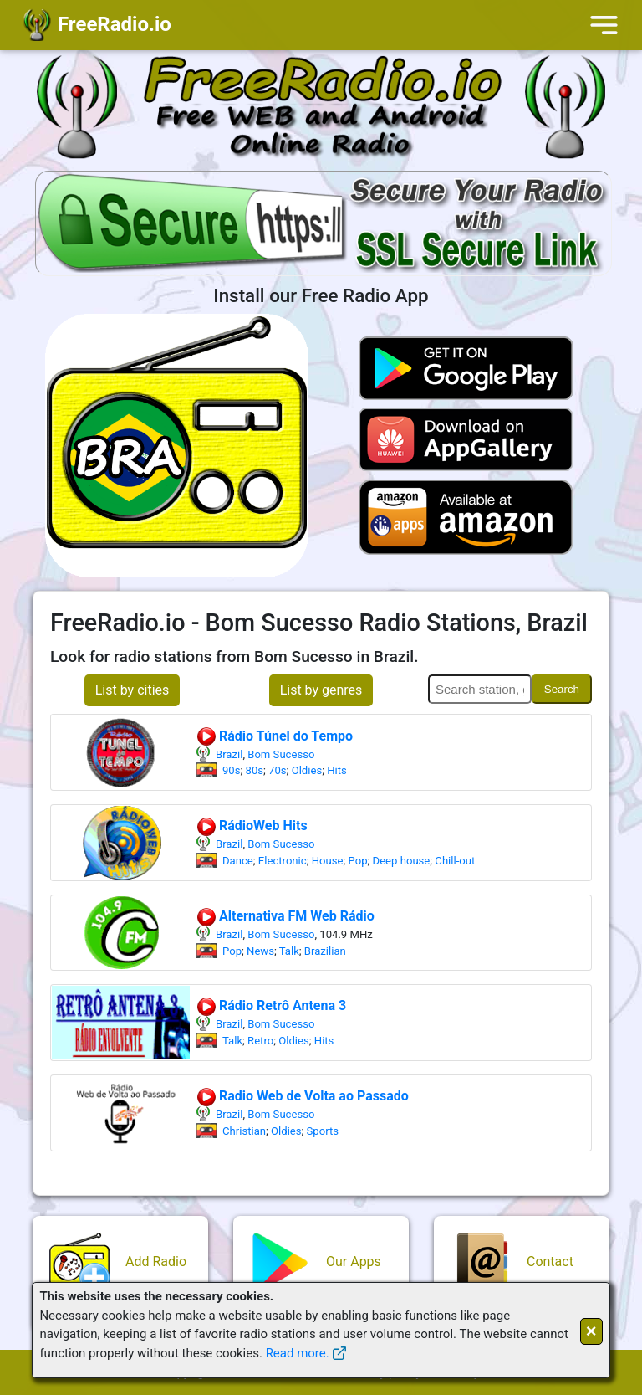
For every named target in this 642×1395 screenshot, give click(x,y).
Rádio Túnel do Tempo (274, 736)
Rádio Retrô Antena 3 (271, 1005)
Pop (358, 860)
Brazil (229, 754)
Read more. (297, 1353)
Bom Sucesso (280, 754)
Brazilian (325, 951)
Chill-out (455, 860)
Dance (237, 860)
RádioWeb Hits (252, 825)
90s (231, 770)
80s (255, 770)
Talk (289, 951)
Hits (337, 770)
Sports (323, 1131)
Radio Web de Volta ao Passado (302, 1096)
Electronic (282, 860)
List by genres (321, 690)
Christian (244, 1131)
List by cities (132, 690)
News (260, 951)
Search (561, 689)
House (328, 860)
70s (277, 770)
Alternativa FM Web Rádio (285, 916)
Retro (260, 1040)
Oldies (307, 770)
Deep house (402, 860)
